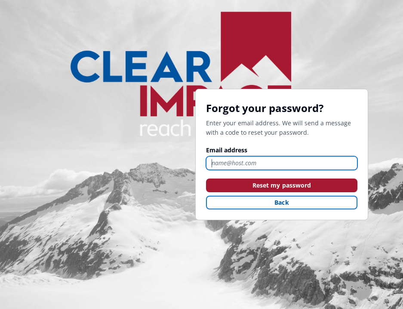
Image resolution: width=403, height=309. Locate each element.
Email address (226, 150)
